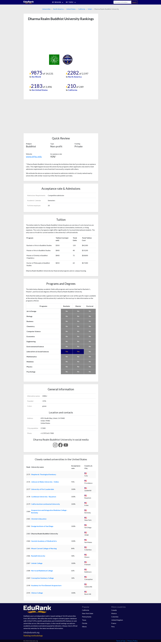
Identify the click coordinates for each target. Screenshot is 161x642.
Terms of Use (120, 641)
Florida (84, 623)
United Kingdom (117, 620)
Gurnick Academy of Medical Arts (44, 541)
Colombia (114, 617)
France (113, 623)
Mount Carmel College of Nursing (44, 548)
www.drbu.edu (34, 156)
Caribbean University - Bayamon (43, 497)
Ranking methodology (33, 635)
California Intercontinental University (45, 504)
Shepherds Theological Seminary (43, 474)
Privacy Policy (132, 641)
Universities (46, 9)
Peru (113, 627)
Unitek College (36, 563)
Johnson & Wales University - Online (45, 482)
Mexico (114, 613)
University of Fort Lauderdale (42, 489)
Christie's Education (38, 519)
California (81, 9)
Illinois (84, 627)
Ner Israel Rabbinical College (42, 571)
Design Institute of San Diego (42, 526)
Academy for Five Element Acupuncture (46, 585)
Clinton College (37, 593)
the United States (40, 90)
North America (58, 9)
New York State (87, 613)
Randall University (38, 556)
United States (71, 9)
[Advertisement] (41, 37)
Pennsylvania (86, 617)
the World (36, 77)
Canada (114, 610)
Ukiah (90, 9)
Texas (84, 620)
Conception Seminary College (42, 578)
